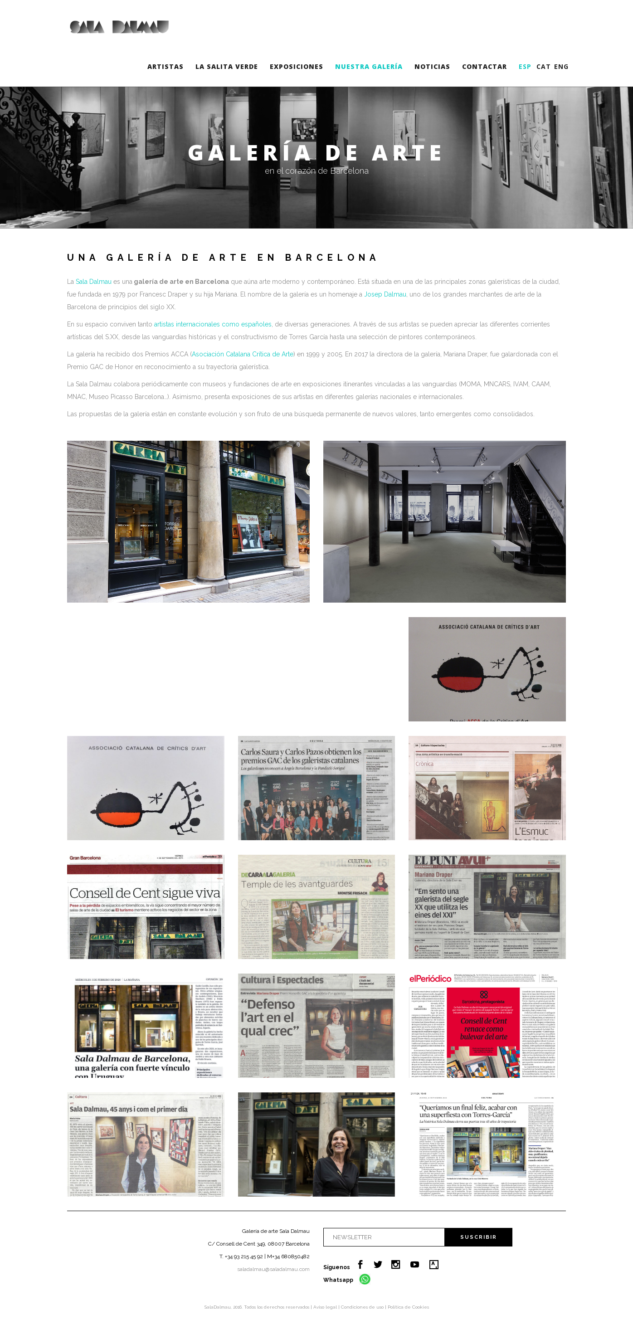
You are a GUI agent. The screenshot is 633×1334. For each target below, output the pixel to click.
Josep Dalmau (385, 294)
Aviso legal (325, 1307)
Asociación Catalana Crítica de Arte (242, 354)
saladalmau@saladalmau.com (273, 1269)
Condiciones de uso (363, 1307)
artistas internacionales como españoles (213, 324)
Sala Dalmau (94, 281)
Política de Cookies (408, 1307)
